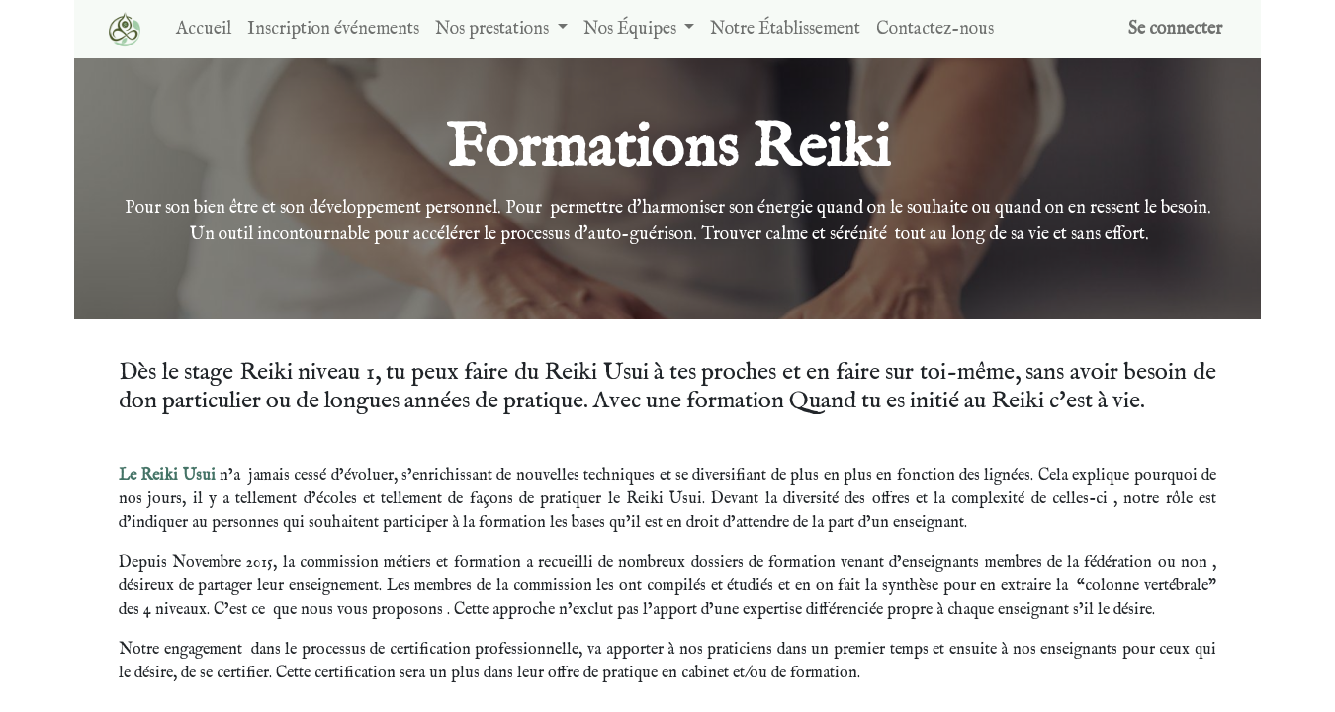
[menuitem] (203, 29)
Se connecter (1175, 29)
